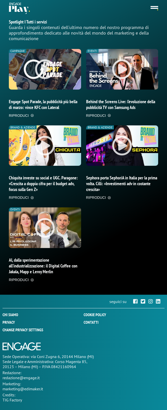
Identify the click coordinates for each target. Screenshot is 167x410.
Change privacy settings (23, 329)
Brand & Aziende (22, 127)
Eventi (92, 51)
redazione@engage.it (21, 377)
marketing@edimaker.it (23, 388)
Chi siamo (10, 314)
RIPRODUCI (19, 116)
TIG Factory (12, 399)
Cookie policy (95, 314)
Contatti (91, 322)
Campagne (17, 51)
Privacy (9, 322)
